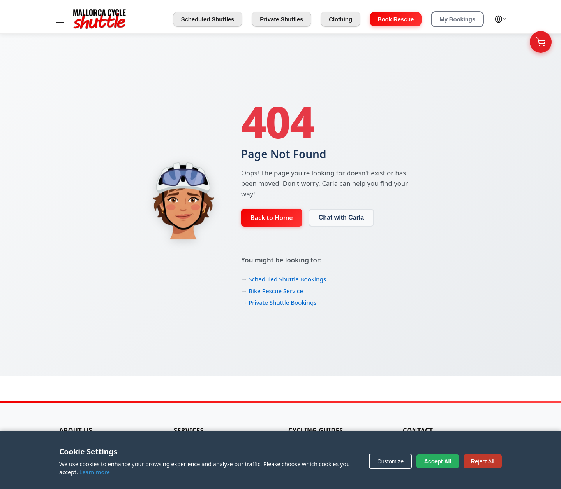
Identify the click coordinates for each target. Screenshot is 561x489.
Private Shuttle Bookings (282, 302)
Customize (390, 461)
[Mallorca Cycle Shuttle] (99, 19)
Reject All (482, 461)
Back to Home (272, 217)
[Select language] (500, 19)
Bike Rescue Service (276, 291)
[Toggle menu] (60, 19)
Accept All (438, 461)
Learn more (94, 472)
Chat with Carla (341, 217)
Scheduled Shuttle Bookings (287, 279)
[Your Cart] (541, 42)
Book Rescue (396, 19)
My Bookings (457, 19)
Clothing (340, 19)
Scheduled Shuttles (208, 19)
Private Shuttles (281, 19)
